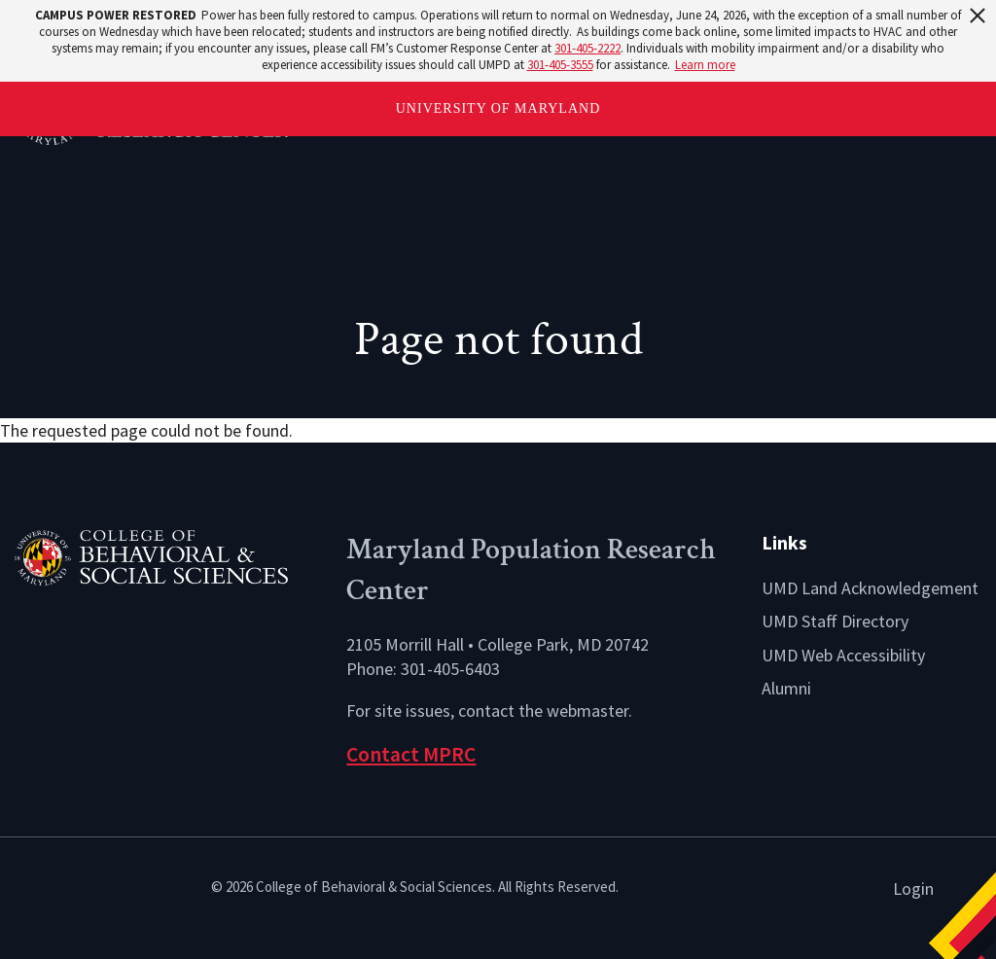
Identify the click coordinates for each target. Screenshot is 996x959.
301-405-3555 (560, 64)
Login (913, 888)
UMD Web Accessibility (843, 655)
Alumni (786, 688)
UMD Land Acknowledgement (870, 588)
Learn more (705, 64)
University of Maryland (498, 108)
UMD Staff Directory (835, 621)
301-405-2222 (587, 48)
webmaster (587, 710)
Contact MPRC (411, 754)
